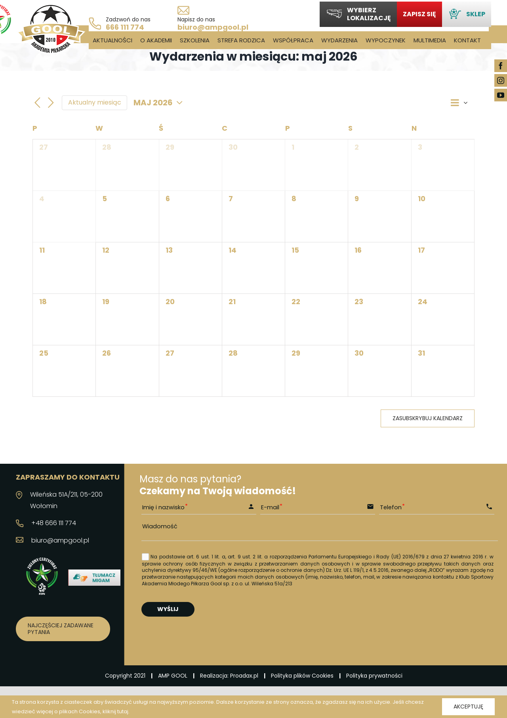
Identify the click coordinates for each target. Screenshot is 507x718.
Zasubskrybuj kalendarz (428, 418)
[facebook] (500, 65)
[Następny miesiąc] (50, 103)
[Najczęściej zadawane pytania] (63, 629)
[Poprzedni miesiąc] (37, 103)
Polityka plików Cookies (302, 676)
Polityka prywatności (374, 676)
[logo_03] (50, 6)
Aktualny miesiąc (94, 102)
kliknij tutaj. (116, 711)
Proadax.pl (244, 676)
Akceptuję (468, 706)
